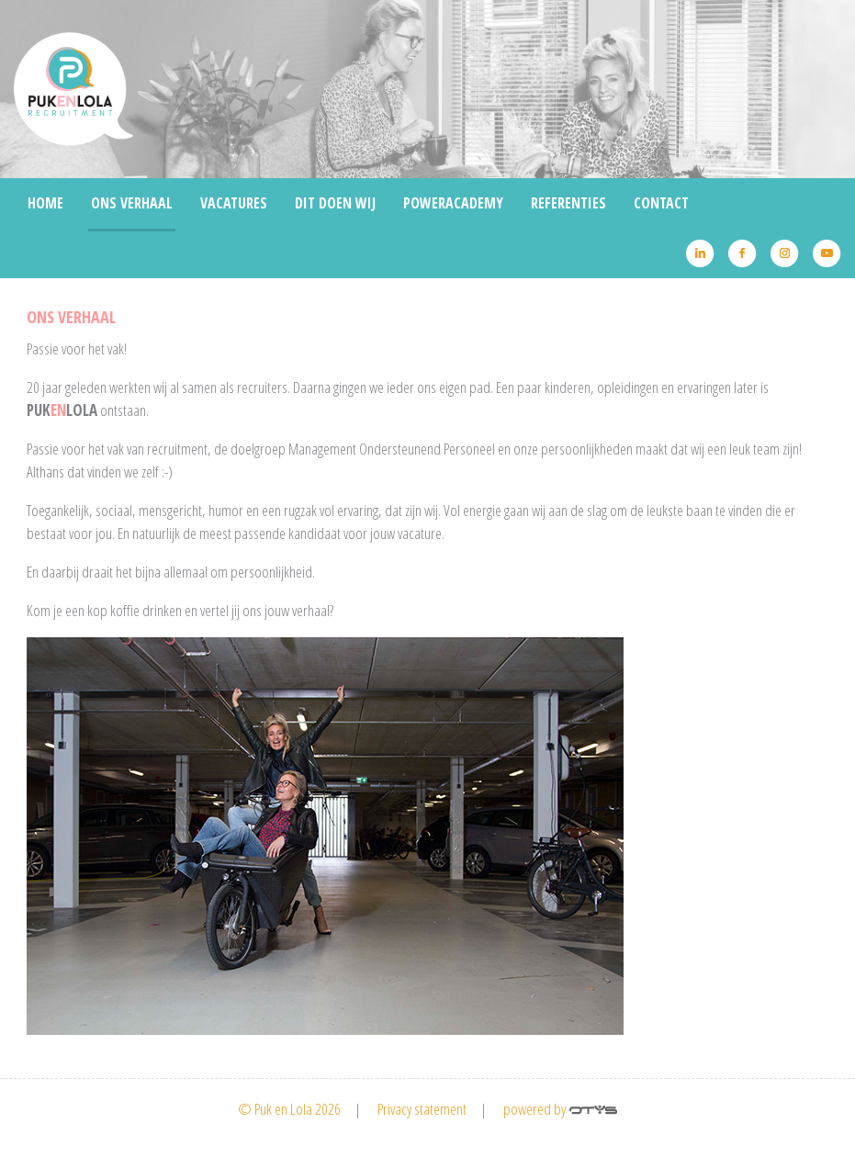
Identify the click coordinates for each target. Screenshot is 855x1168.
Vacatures (233, 203)
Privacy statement (422, 1108)
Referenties (568, 203)
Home (45, 203)
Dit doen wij (335, 203)
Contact (661, 203)
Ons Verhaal (132, 203)
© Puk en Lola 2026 (289, 1108)
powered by (560, 1108)
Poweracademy (453, 203)
